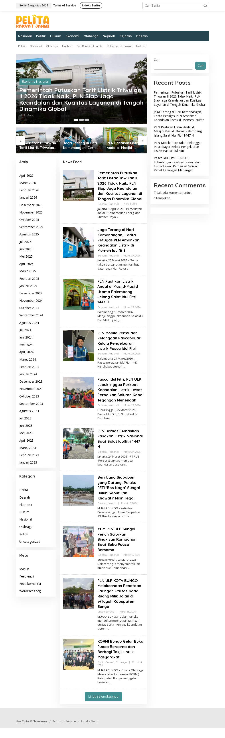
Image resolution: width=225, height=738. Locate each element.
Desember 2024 (30, 293)
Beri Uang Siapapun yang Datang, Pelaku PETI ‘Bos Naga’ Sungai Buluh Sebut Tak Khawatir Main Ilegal (119, 498)
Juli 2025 (25, 242)
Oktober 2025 (29, 219)
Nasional (42, 78)
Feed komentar (30, 583)
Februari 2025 (29, 278)
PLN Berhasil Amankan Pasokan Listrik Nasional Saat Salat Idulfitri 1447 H (118, 449)
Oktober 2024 (29, 308)
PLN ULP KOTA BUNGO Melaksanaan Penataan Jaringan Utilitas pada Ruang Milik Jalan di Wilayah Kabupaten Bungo (119, 603)
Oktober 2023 (29, 396)
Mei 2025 (26, 256)
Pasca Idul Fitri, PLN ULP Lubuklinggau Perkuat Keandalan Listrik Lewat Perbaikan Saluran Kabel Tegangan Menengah (120, 397)
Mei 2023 (26, 433)
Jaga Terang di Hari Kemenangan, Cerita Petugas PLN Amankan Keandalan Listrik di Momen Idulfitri (80, 145)
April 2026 (26, 175)
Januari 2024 (28, 374)
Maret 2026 (27, 183)
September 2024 (31, 315)
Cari (156, 59)
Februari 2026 (29, 190)
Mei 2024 (26, 345)
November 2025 (31, 212)
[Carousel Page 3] (87, 120)
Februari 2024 (29, 367)
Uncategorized (29, 541)
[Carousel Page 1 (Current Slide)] (76, 120)
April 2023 (26, 440)
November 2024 (31, 300)
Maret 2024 (27, 359)
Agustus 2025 (29, 234)
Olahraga (25, 527)
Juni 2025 (25, 249)
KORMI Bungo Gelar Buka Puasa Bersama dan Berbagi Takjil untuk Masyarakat (117, 659)
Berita (23, 490)
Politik (23, 534)
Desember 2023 (30, 381)
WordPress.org (30, 591)
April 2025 (26, 264)
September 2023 (31, 403)
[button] (205, 5)
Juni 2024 (25, 337)
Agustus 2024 (29, 323)
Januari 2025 (28, 286)
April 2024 (26, 352)
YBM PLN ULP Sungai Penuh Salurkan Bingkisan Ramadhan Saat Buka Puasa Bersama (117, 550)
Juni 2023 (25, 425)
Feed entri (26, 576)
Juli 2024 (25, 330)
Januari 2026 (28, 197)
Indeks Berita (90, 731)
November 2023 (31, 389)
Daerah (24, 497)
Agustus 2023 (29, 411)
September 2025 (31, 227)
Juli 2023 (25, 418)
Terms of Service (64, 731)
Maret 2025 (27, 271)
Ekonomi (28, 78)
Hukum (24, 512)
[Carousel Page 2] (81, 120)
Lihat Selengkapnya (103, 707)
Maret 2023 (27, 448)
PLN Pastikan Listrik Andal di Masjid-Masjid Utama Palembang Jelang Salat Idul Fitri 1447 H (124, 145)
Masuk (24, 569)
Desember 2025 (30, 205)
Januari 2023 (28, 462)
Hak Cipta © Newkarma (31, 732)
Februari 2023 (29, 455)
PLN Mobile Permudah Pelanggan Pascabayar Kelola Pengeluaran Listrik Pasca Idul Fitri (119, 345)
